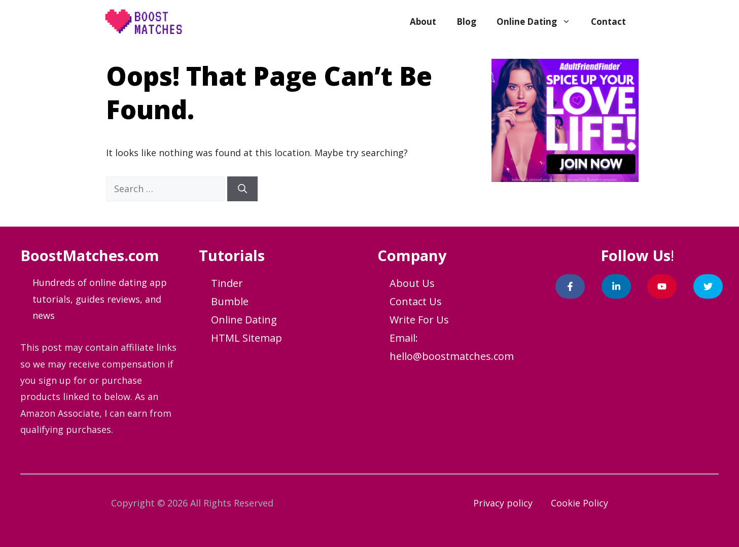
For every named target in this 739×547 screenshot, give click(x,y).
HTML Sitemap (246, 338)
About (423, 21)
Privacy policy (503, 503)
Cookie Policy (579, 503)
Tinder (227, 283)
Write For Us (419, 319)
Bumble (230, 301)
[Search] (242, 188)
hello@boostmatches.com (452, 356)
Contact (608, 21)
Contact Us (416, 301)
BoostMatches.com (89, 255)
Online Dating (539, 22)
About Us (412, 283)
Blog (466, 21)
